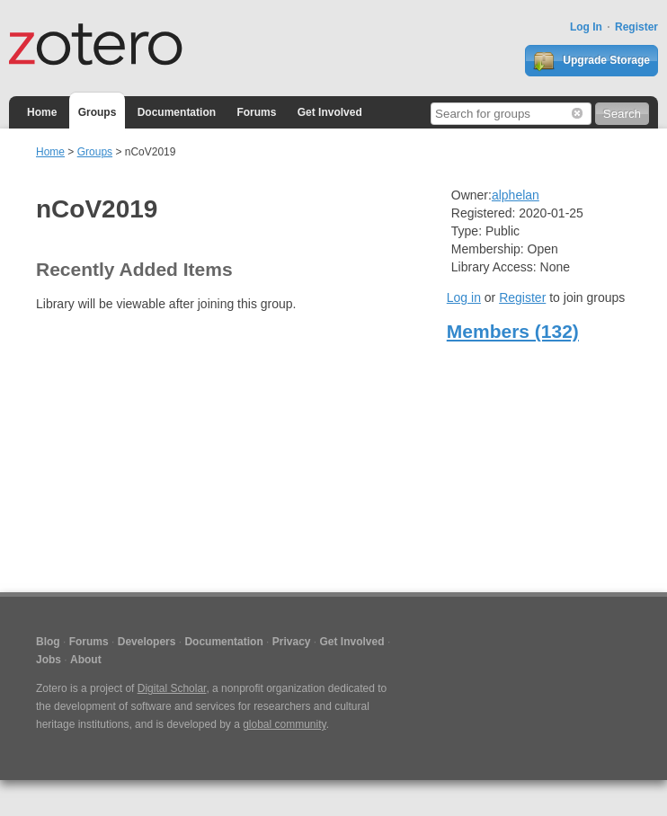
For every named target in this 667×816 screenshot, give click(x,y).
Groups (97, 112)
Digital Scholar (172, 688)
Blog (48, 641)
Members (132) (513, 331)
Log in (464, 297)
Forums (256, 112)
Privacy (291, 641)
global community (284, 724)
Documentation (177, 112)
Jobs (48, 659)
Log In (586, 27)
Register (636, 27)
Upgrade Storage (591, 61)
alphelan (515, 195)
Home (42, 112)
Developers (147, 641)
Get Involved (330, 112)
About (86, 659)
